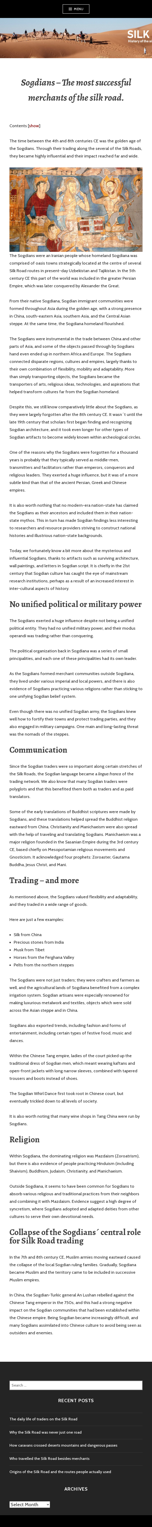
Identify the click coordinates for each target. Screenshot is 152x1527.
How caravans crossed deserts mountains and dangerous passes (63, 1445)
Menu (78, 9)
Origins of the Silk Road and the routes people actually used (60, 1472)
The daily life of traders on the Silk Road (43, 1419)
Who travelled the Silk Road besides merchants (49, 1458)
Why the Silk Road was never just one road (45, 1432)
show (34, 125)
